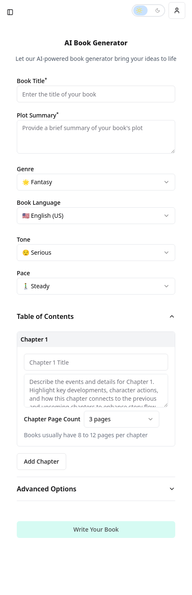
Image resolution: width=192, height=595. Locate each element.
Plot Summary (38, 115)
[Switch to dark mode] (148, 10)
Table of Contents (96, 316)
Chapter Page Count (52, 419)
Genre (25, 169)
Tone (23, 239)
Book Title (32, 81)
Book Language (38, 202)
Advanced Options (96, 488)
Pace (23, 273)
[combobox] (96, 182)
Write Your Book (96, 529)
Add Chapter (41, 461)
